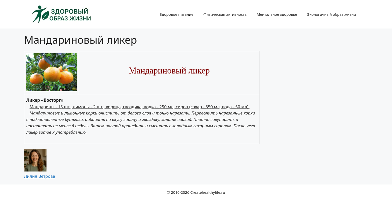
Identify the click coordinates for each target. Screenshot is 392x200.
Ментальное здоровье (276, 14)
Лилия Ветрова (39, 176)
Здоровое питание (177, 14)
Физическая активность (224, 14)
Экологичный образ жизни (331, 14)
